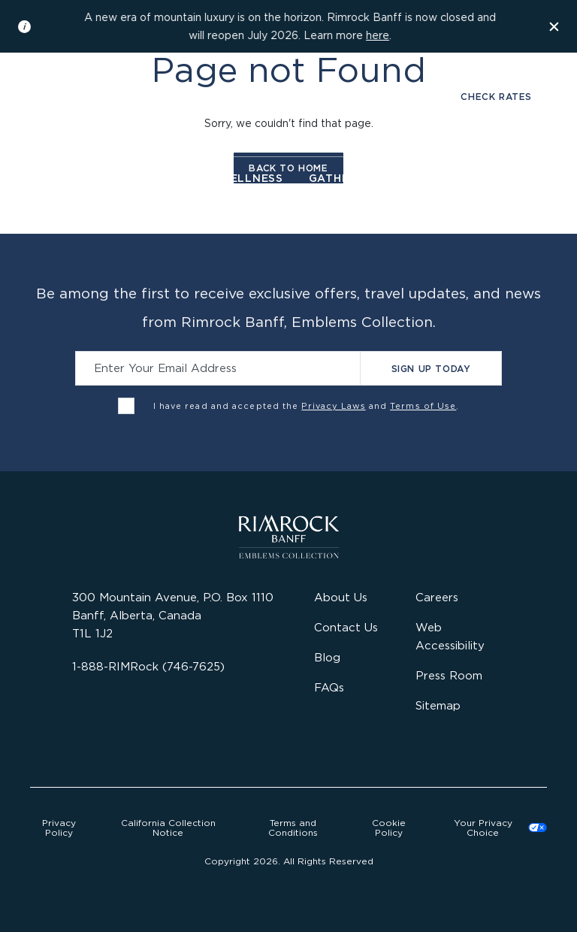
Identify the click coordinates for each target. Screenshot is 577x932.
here (377, 35)
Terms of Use (423, 405)
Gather (333, 177)
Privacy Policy (59, 827)
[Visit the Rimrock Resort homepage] (289, 111)
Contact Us (346, 627)
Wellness (250, 177)
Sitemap (438, 705)
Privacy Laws (333, 405)
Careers (436, 597)
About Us (340, 597)
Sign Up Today (431, 369)
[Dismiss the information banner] (554, 26)
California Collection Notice (168, 827)
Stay (71, 177)
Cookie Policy (389, 827)
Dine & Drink (152, 177)
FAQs (329, 687)
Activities (415, 177)
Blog (327, 657)
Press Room (448, 675)
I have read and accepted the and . (306, 405)
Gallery (80, 96)
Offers (497, 177)
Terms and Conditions (293, 827)
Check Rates (496, 96)
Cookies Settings (494, 827)
